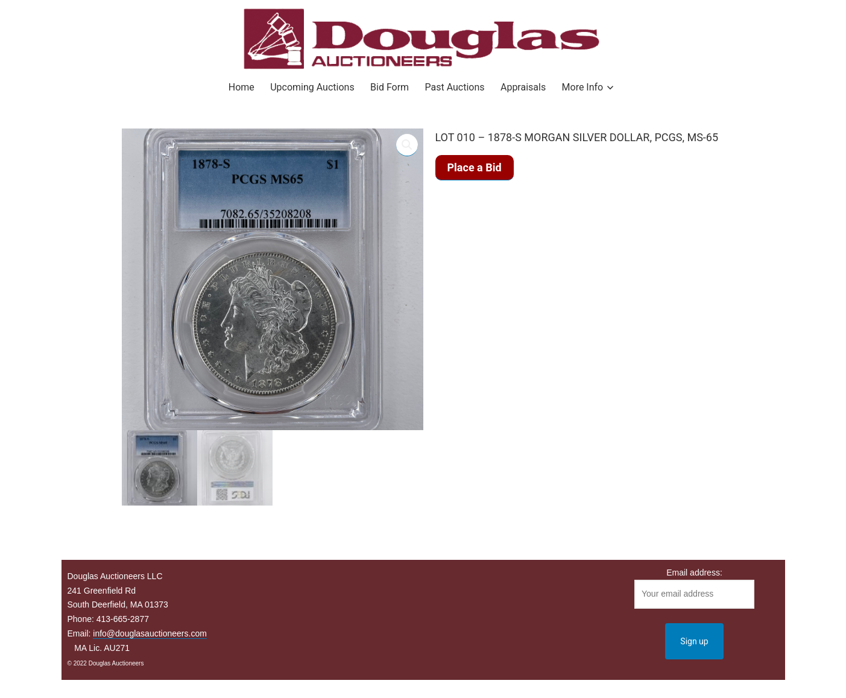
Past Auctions (455, 87)
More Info (583, 87)
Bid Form (389, 87)
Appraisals (523, 87)
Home (241, 87)
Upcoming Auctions (312, 87)
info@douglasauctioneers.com (150, 633)
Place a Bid (474, 167)
